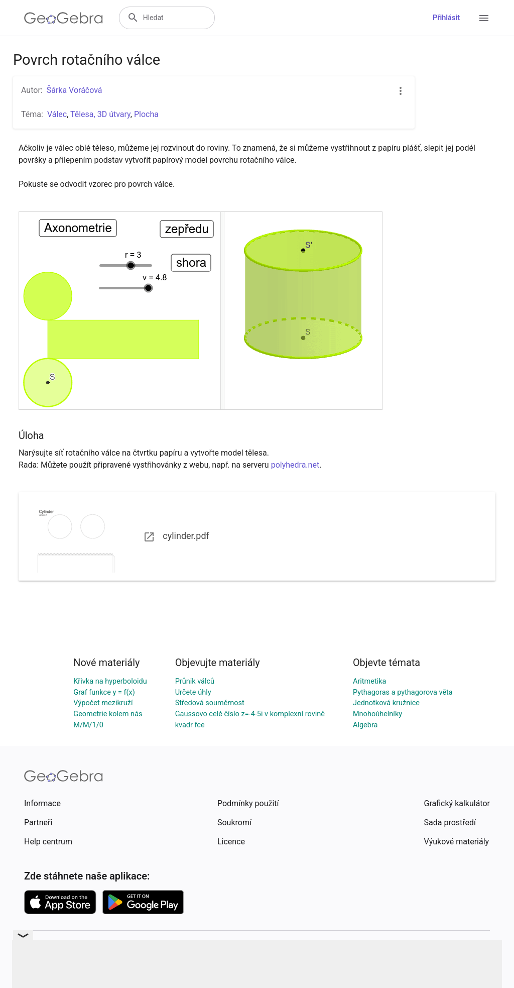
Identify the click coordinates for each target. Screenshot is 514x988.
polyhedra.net (295, 465)
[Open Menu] (484, 18)
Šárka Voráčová (74, 90)
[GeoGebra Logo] (63, 18)
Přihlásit (446, 18)
